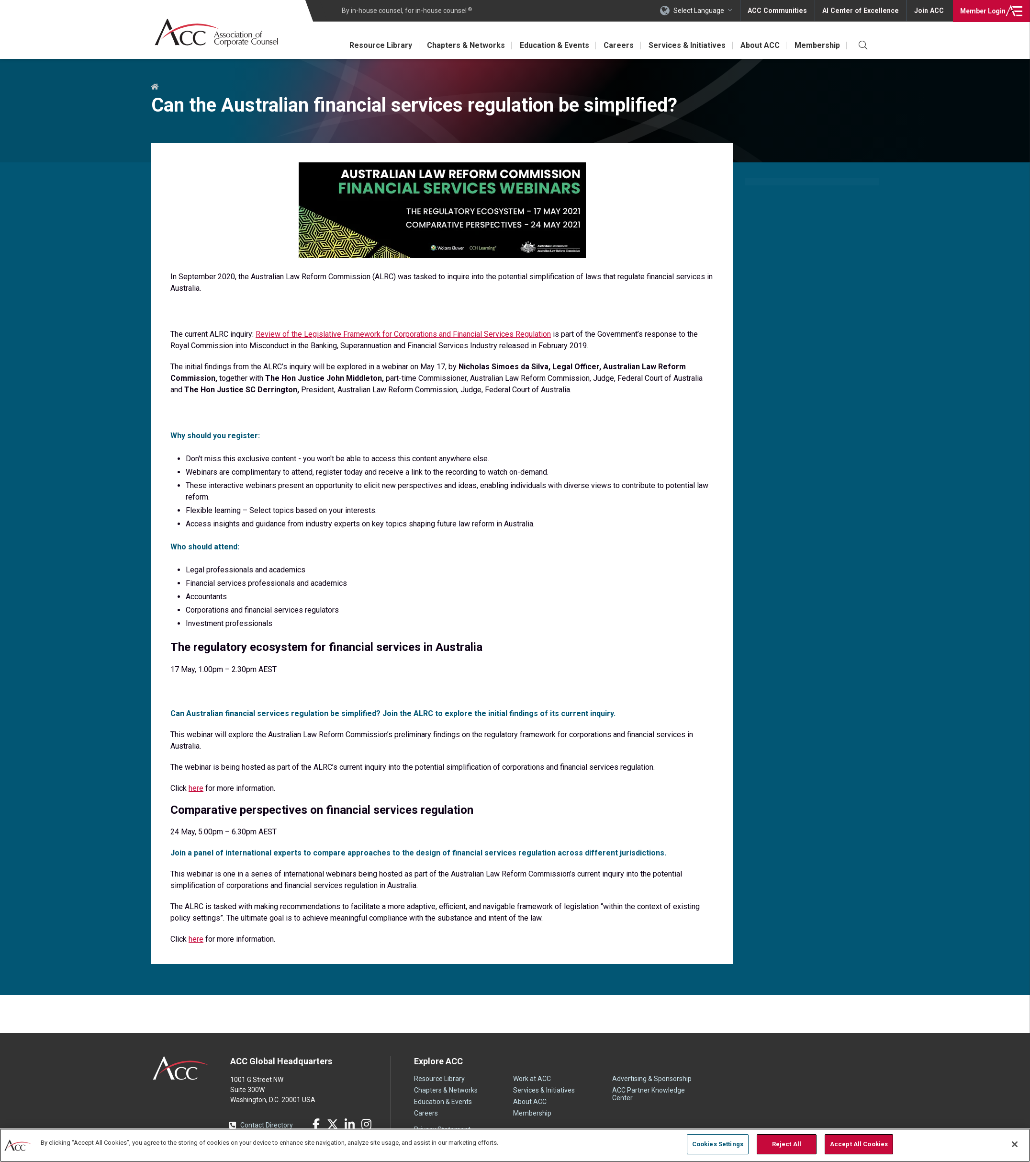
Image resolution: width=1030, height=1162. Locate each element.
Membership (817, 45)
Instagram (366, 1124)
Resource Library (377, 45)
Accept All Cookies (859, 1144)
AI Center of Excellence (862, 10)
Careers (617, 45)
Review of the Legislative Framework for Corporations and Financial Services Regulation (403, 334)
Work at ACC (532, 1078)
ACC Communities (780, 10)
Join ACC (928, 10)
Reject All (786, 1144)
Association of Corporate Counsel (217, 32)
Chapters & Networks (463, 45)
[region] (515, 1145)
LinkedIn (349, 1124)
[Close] (1014, 1144)
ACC (181, 1068)
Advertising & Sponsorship (652, 1078)
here (196, 788)
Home (155, 87)
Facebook (316, 1124)
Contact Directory (266, 1125)
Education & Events (551, 45)
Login (982, 10)
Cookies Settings (717, 1144)
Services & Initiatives (685, 45)
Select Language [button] (702, 10)
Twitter (332, 1124)
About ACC (759, 45)
